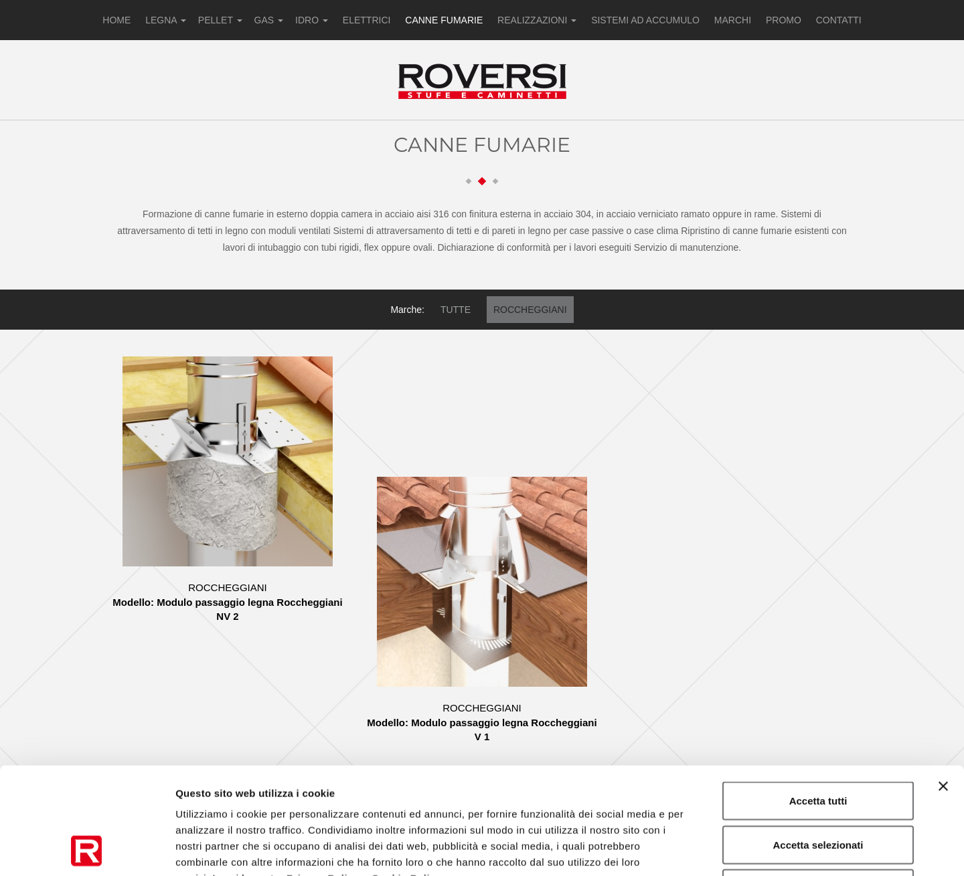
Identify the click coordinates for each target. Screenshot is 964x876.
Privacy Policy (323, 778)
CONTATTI (839, 20)
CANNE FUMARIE (444, 20)
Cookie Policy (407, 778)
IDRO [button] (311, 20)
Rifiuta (818, 788)
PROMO (783, 20)
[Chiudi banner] (943, 686)
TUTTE (455, 309)
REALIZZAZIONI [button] (536, 20)
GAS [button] (268, 20)
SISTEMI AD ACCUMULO (645, 20)
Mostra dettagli (704, 849)
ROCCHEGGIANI (530, 309)
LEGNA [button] (165, 20)
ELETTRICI (367, 20)
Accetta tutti (818, 700)
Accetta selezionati (818, 744)
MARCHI (732, 20)
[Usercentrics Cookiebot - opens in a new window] (86, 850)
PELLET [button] (220, 20)
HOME (116, 20)
